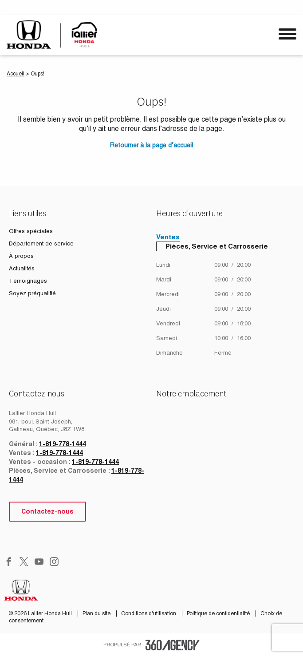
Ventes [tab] (168, 237)
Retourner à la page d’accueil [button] (151, 145)
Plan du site (97, 613)
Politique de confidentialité (219, 613)
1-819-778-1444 (62, 443)
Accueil (15, 74)
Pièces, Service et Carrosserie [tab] (216, 246)
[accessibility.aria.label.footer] (173, 645)
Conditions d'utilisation (149, 613)
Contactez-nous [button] (47, 511)
